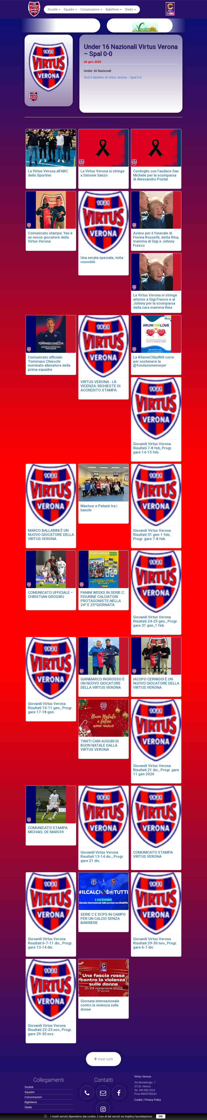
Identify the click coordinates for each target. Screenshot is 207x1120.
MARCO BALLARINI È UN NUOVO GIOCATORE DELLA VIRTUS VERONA (51, 534)
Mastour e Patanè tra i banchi (98, 508)
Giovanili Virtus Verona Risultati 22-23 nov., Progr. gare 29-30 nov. (50, 1029)
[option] (151, 25)
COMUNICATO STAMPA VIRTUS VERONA (153, 854)
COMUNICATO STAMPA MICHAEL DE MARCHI (48, 830)
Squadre (70, 9)
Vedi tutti (103, 1059)
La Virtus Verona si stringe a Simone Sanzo (102, 173)
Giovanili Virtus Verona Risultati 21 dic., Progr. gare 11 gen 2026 (156, 769)
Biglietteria (113, 9)
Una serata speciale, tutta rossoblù (101, 259)
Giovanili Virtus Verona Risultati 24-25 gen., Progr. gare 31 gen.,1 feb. (155, 621)
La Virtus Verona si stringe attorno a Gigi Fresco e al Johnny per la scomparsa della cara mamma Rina (155, 301)
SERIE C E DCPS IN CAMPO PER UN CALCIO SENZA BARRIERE (103, 918)
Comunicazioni (91, 9)
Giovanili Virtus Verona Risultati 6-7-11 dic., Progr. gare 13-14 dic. (50, 943)
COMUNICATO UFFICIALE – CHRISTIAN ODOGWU (50, 594)
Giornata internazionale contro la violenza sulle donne (99, 1005)
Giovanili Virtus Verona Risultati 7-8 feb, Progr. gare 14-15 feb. (152, 448)
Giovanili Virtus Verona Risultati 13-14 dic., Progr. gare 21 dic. (102, 856)
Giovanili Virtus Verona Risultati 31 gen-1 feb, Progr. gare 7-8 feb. (152, 534)
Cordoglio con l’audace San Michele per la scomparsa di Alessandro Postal (156, 175)
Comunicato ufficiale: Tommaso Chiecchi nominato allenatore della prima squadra (49, 363)
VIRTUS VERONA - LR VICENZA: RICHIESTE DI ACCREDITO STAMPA (100, 386)
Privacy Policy (153, 1099)
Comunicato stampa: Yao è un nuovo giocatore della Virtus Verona (50, 237)
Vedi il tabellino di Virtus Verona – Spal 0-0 (113, 77)
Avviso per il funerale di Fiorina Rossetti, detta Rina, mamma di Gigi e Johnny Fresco (156, 239)
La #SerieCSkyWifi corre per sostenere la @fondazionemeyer (153, 361)
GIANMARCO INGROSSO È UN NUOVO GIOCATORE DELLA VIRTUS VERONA (102, 683)
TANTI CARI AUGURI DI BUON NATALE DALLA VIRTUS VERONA (99, 745)
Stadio (130, 9)
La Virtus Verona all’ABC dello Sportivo (48, 173)
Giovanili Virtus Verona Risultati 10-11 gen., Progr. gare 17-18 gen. (50, 707)
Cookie (138, 1099)
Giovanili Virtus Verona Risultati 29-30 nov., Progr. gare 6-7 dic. (155, 943)
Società (54, 9)
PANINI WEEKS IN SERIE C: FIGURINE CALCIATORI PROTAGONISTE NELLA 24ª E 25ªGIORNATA (102, 598)
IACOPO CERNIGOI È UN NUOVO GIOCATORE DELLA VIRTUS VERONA (156, 683)
